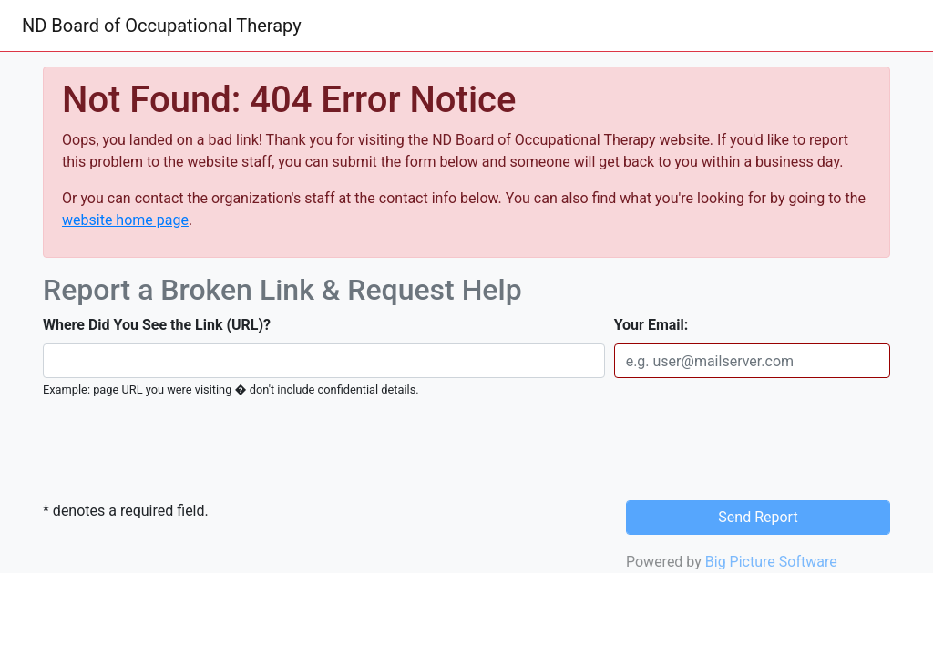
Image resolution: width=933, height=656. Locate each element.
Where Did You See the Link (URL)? (157, 324)
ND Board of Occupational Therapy (162, 25)
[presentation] (167, 450)
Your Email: (651, 324)
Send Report (757, 517)
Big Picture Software (771, 561)
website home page (125, 220)
